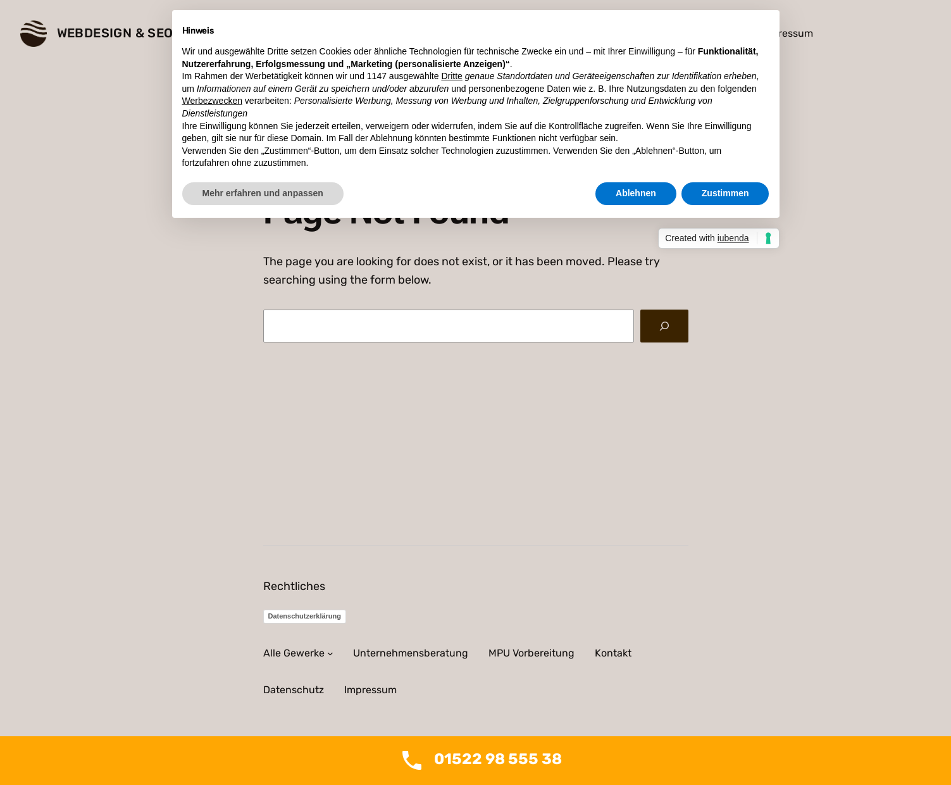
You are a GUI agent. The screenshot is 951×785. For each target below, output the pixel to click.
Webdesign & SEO (115, 33)
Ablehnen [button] (636, 193)
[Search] (664, 326)
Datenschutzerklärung (305, 616)
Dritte (451, 76)
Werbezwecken (212, 101)
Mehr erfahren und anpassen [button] (262, 193)
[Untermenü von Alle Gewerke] (330, 653)
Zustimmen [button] (725, 193)
